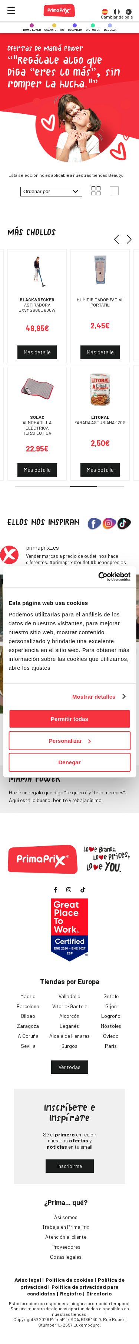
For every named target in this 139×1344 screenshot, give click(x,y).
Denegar (69, 762)
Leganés (69, 1026)
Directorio (99, 1293)
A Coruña (28, 1036)
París (111, 1046)
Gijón (111, 1006)
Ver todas (69, 1067)
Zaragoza (28, 1026)
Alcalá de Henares (69, 1036)
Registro (71, 1293)
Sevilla (28, 1046)
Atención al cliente (65, 1237)
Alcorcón (69, 1016)
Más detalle (37, 352)
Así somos (65, 1217)
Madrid (28, 996)
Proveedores (66, 1247)
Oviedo (111, 1036)
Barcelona (28, 1006)
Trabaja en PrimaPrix (65, 1227)
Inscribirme (69, 1166)
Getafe (111, 996)
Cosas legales (66, 1257)
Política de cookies (69, 1280)
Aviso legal (27, 1280)
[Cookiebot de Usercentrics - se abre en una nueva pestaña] (98, 577)
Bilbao (28, 1016)
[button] (119, 239)
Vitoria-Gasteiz (69, 1006)
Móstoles (111, 1026)
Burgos (69, 1046)
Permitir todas (69, 719)
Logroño (110, 1016)
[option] (105, 10)
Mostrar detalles (94, 696)
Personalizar (70, 741)
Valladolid (69, 996)
